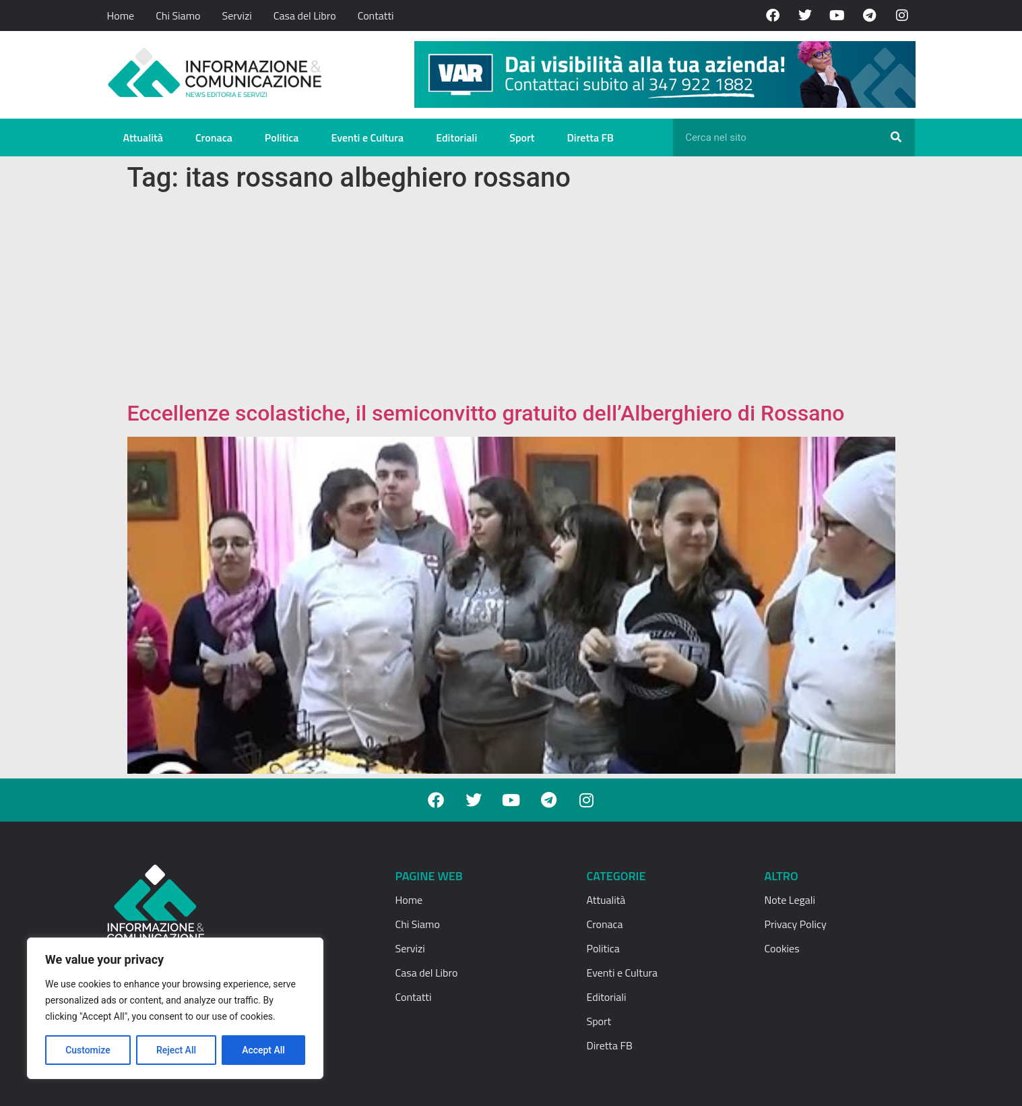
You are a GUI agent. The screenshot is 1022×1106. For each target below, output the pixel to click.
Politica (282, 137)
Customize (87, 1050)
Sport (521, 137)
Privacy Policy (796, 924)
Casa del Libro (305, 15)
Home (121, 15)
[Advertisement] (511, 299)
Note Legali (790, 900)
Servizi (236, 15)
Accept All (263, 1050)
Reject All (176, 1050)
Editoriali (456, 137)
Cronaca (213, 137)
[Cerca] (896, 137)
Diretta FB (590, 137)
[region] (175, 1008)
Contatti (376, 15)
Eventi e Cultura (367, 137)
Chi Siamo (178, 15)
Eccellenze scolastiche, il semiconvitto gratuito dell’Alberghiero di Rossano (486, 413)
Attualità (143, 137)
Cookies (782, 948)
